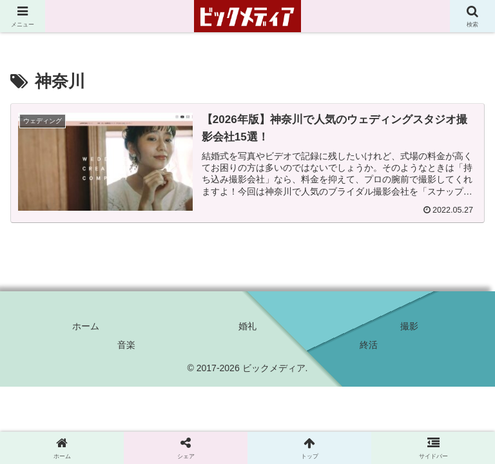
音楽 (126, 345)
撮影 (409, 326)
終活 (369, 345)
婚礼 (247, 326)
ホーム (85, 326)
